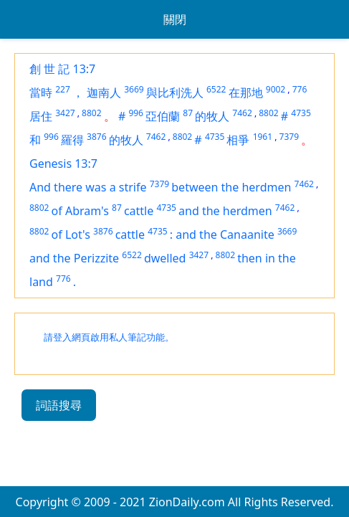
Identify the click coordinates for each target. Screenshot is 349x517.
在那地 (246, 92)
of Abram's (80, 211)
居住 (40, 116)
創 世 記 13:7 (62, 69)
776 (299, 89)
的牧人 (212, 116)
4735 (300, 113)
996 (135, 113)
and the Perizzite (74, 258)
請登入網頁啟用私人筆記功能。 (109, 337)
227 (62, 89)
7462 (242, 113)
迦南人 (104, 92)
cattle (138, 211)
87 (188, 113)
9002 (275, 89)
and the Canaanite (225, 234)
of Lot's (71, 234)
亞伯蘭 (162, 116)
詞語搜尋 (59, 405)
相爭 (237, 140)
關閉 (174, 19)
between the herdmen (231, 187)
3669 (133, 89)
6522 (216, 89)
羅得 (72, 140)
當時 (40, 92)
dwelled (165, 258)
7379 (289, 137)
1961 (262, 137)
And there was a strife (88, 187)
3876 (96, 137)
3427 (65, 113)
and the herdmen (225, 211)
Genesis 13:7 (63, 163)
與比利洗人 (175, 92)
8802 (91, 113)
